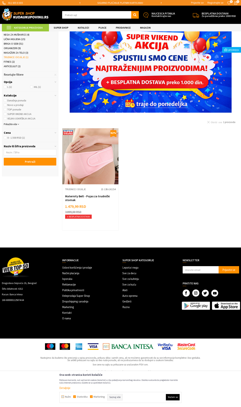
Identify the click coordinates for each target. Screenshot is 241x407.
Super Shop (28, 33)
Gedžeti (126, 332)
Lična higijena (14, 70)
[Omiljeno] (229, 3)
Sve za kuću (129, 315)
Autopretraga (154, 43)
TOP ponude (14, 141)
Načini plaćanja (70, 304)
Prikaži (199, 43)
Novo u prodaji (15, 136)
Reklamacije (69, 315)
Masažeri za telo (16, 84)
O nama (66, 349)
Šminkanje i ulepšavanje (21, 57)
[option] (120, 3)
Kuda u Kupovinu (10, 33)
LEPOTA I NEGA (44, 33)
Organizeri (12, 79)
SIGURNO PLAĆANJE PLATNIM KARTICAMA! (120, 3)
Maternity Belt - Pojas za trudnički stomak (87, 229)
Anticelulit (12, 97)
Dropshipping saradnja (75, 332)
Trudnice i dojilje (16, 88)
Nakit (9, 61)
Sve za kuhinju (130, 310)
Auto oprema (129, 327)
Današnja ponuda (16, 132)
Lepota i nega (130, 299)
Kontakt (67, 344)
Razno (126, 338)
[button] (100, 15)
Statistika (82, 396)
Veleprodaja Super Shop (76, 327)
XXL (37, 118)
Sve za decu (129, 304)
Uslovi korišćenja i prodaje (77, 299)
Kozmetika (12, 52)
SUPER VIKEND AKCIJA (19, 145)
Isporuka (67, 310)
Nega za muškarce (16, 66)
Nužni (68, 396)
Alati (124, 321)
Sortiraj (170, 43)
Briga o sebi (13, 75)
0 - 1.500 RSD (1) (16, 169)
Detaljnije (64, 388)
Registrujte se (215, 2)
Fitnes (9, 93)
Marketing (68, 338)
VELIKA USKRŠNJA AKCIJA (21, 150)
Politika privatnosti (73, 321)
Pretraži (30, 193)
